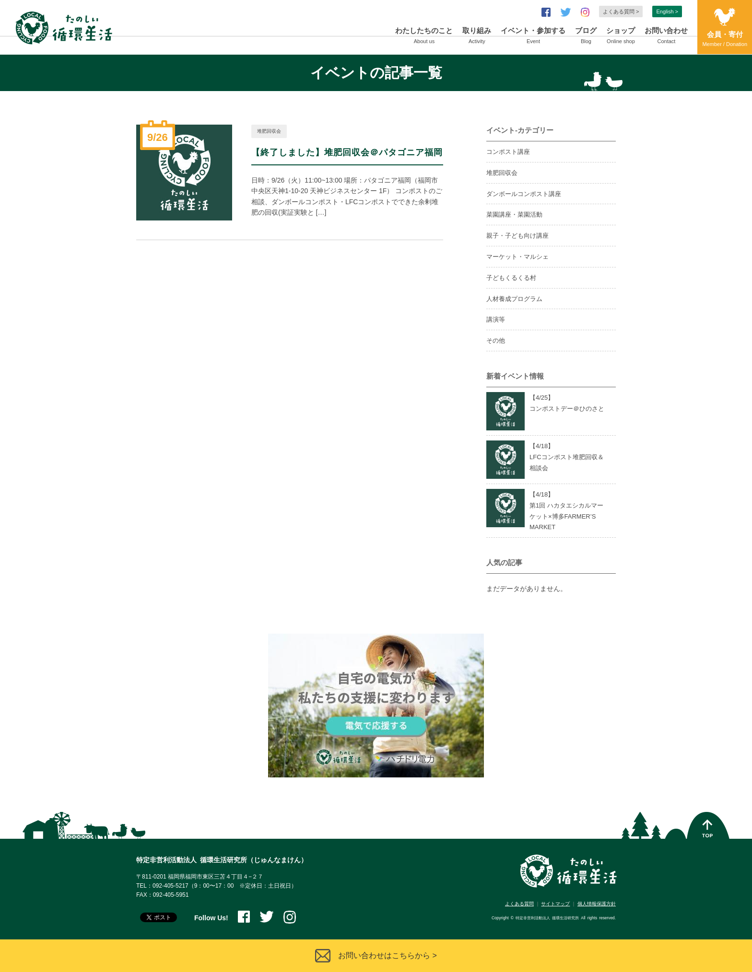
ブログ (586, 36)
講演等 (495, 319)
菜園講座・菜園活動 (514, 214)
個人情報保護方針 (596, 903)
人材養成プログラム (514, 298)
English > (667, 11)
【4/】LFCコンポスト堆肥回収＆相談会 (566, 457)
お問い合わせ (666, 36)
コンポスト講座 (508, 151)
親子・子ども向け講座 (517, 235)
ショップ (620, 36)
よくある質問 (519, 903)
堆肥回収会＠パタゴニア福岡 (383, 152)
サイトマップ (555, 903)
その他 (495, 340)
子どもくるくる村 (511, 277)
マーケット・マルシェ (517, 256)
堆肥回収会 (269, 131)
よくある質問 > (621, 11)
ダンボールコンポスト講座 (523, 193)
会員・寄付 (724, 39)
